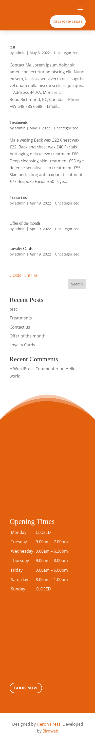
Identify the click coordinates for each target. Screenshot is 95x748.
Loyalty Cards (21, 248)
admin (20, 52)
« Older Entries (24, 275)
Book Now (25, 688)
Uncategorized (66, 52)
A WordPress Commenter (34, 368)
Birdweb (50, 731)
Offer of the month (25, 223)
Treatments (19, 122)
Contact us (18, 197)
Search (77, 284)
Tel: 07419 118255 (67, 21)
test (12, 47)
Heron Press (49, 724)
